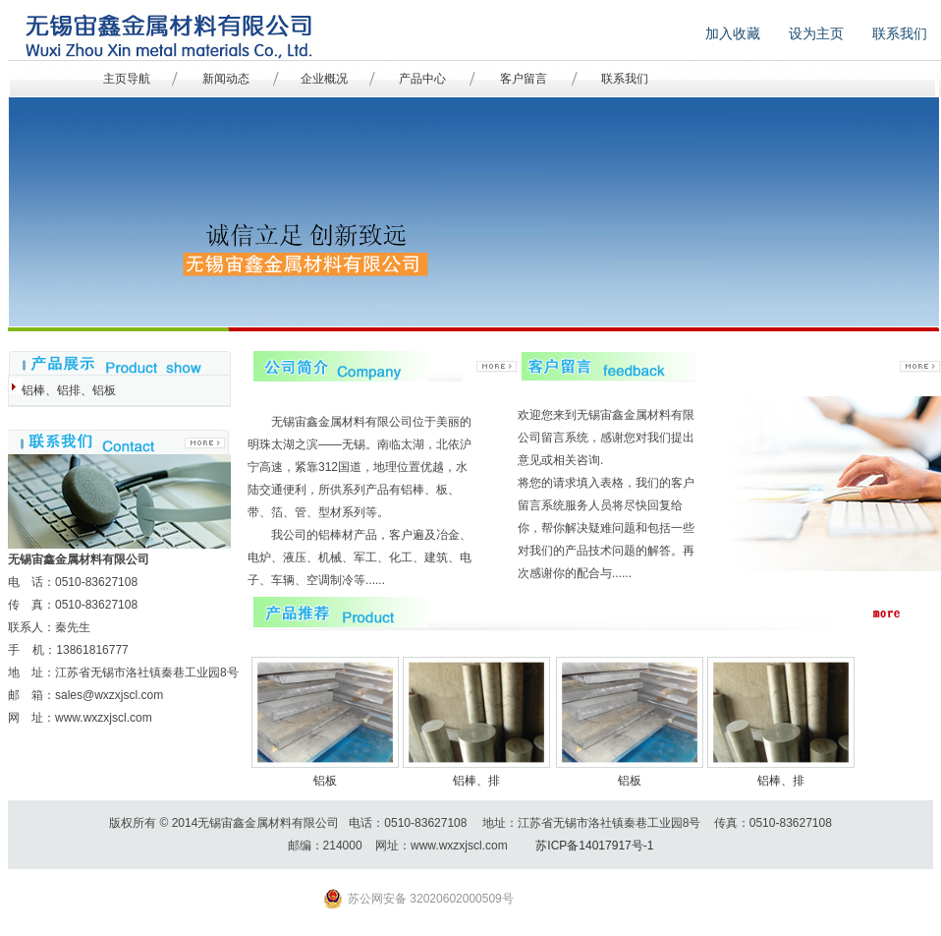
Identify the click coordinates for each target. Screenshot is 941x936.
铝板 (325, 781)
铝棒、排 (476, 781)
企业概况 (324, 79)
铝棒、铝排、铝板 (69, 390)
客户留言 (523, 79)
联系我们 (624, 79)
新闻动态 (225, 79)
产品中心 (422, 79)
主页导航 (126, 79)
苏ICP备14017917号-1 (594, 845)
